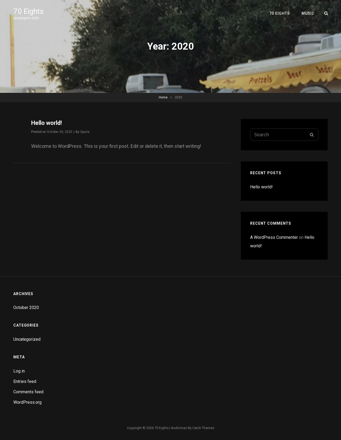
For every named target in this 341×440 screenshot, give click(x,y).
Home (163, 97)
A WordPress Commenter (274, 237)
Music (308, 13)
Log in (19, 371)
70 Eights (28, 11)
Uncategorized (26, 339)
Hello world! (46, 123)
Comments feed (28, 391)
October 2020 (26, 307)
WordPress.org (27, 402)
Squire (85, 132)
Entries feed (24, 381)
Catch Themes (203, 428)
